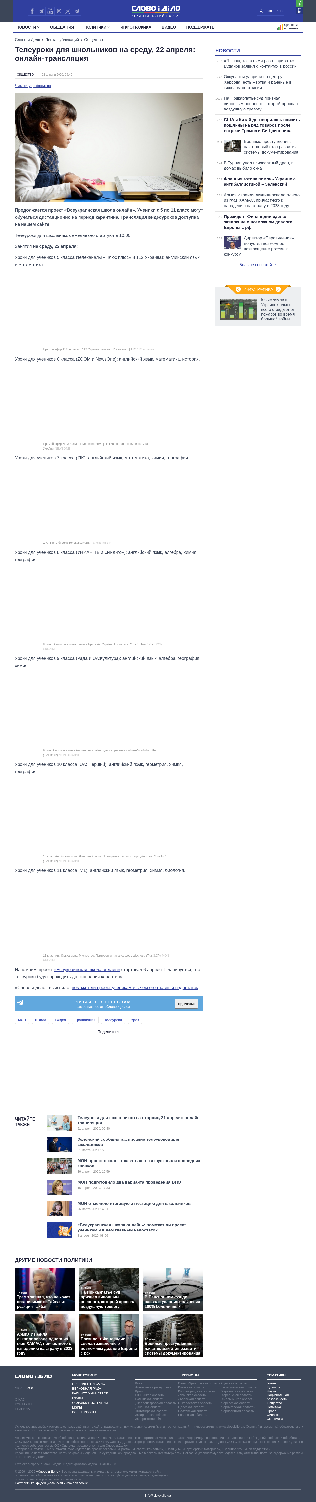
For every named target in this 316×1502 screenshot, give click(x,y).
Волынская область (149, 1399)
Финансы (273, 1415)
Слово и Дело (27, 40)
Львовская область (192, 1399)
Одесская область (191, 1407)
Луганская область (192, 1395)
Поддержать (200, 27)
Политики (97, 27)
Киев (138, 1383)
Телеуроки (113, 1020)
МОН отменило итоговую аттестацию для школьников (134, 1206)
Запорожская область (151, 1419)
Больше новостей (257, 265)
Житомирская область (151, 1411)
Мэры (77, 1407)
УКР (270, 11)
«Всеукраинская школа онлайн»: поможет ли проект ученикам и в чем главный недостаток (132, 1230)
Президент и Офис (88, 1384)
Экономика (275, 1419)
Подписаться (186, 1004)
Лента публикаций (62, 40)
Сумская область (234, 1383)
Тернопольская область (239, 1387)
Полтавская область (193, 1411)
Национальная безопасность (278, 1397)
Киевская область (191, 1387)
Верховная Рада (86, 1388)
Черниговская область (238, 1407)
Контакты (23, 1404)
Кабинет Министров (90, 1393)
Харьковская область (237, 1391)
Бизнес (272, 1383)
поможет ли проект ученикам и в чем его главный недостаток (135, 987)
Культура (273, 1387)
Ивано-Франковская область (199, 1383)
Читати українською (33, 86)
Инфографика (135, 27)
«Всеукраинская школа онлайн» (87, 969)
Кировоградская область (196, 1391)
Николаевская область (195, 1403)
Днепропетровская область (155, 1403)
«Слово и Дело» (48, 1471)
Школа (40, 1020)
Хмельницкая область (237, 1399)
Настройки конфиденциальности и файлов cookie (51, 1483)
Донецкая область (148, 1407)
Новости (28, 27)
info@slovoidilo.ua (158, 1495)
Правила (22, 1409)
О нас (20, 1399)
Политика (274, 1407)
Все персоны (84, 1412)
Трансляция (85, 1020)
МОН (22, 1020)
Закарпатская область (151, 1415)
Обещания (62, 27)
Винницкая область (149, 1395)
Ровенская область (192, 1415)
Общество (93, 40)
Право (271, 1411)
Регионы (190, 1375)
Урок (135, 1020)
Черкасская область (236, 1403)
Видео (169, 27)
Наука (271, 1391)
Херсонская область (236, 1395)
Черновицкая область (237, 1411)
